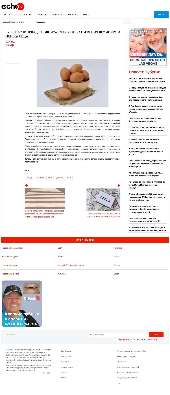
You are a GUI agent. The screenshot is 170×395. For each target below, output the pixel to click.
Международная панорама (127, 378)
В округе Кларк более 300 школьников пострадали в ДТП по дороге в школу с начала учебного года (147, 197)
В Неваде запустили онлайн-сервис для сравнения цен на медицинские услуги (147, 89)
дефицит (59, 178)
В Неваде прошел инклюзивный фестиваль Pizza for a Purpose (144, 140)
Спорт (116, 274)
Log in (161, 15)
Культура (62, 274)
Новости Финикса (9, 265)
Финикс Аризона (67, 367)
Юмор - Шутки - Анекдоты (126, 357)
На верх (12, 334)
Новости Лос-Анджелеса (12, 248)
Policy (119, 383)
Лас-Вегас (40, 178)
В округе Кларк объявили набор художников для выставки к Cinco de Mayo (146, 151)
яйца (69, 178)
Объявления (25, 15)
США (60, 248)
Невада (29, 178)
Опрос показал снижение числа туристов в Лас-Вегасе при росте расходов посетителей (144, 209)
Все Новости (66, 351)
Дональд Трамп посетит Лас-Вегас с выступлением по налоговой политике (147, 80)
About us (73, 15)
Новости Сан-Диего (10, 256)
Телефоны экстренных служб (128, 367)
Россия (117, 265)
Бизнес (63, 378)
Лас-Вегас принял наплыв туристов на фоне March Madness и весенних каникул (147, 185)
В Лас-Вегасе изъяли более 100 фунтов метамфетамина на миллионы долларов (147, 228)
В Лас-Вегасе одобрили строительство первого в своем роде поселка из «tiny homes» (147, 130)
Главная (8, 15)
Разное (117, 256)
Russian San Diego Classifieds (128, 372)
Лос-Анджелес (66, 357)
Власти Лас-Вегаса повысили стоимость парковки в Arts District (144, 219)
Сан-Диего (65, 362)
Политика (118, 248)
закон (50, 178)
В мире (61, 256)
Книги (86, 15)
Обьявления (121, 362)
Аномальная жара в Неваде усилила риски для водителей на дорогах (146, 174)
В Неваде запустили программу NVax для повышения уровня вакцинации (146, 98)
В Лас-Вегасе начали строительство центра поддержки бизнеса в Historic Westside (146, 109)
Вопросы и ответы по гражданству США (131, 351)
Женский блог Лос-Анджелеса (71, 265)
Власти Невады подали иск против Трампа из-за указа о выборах (145, 119)
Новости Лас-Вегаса (10, 274)
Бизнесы (42, 15)
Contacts (57, 15)
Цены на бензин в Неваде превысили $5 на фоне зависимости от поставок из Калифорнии (147, 164)
